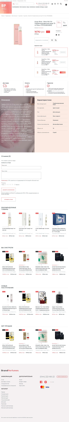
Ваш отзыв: (4, 171)
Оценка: (4, 183)
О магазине (2, 0)
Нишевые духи (4, 394)
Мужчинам (32, 7)
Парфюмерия (15, 7)
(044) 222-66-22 (43, 3)
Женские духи (40, 27)
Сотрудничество (20, 0)
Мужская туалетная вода (7, 405)
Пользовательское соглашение (8, 385)
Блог (25, 0)
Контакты (15, 0)
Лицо (27, 7)
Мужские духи (4, 396)
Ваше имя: (4, 165)
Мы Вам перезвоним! (42, 4)
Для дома (3, 402)
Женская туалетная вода (7, 407)
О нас (2, 379)
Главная (3, 392)
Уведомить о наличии (41, 40)
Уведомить (62, 52)
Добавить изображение (8, 189)
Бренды (42, 7)
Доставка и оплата (8, 0)
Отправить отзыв (8, 199)
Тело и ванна (22, 7)
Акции (46, 7)
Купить (62, 72)
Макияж (38, 7)
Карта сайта (22, 385)
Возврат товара (22, 381)
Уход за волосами (5, 400)
